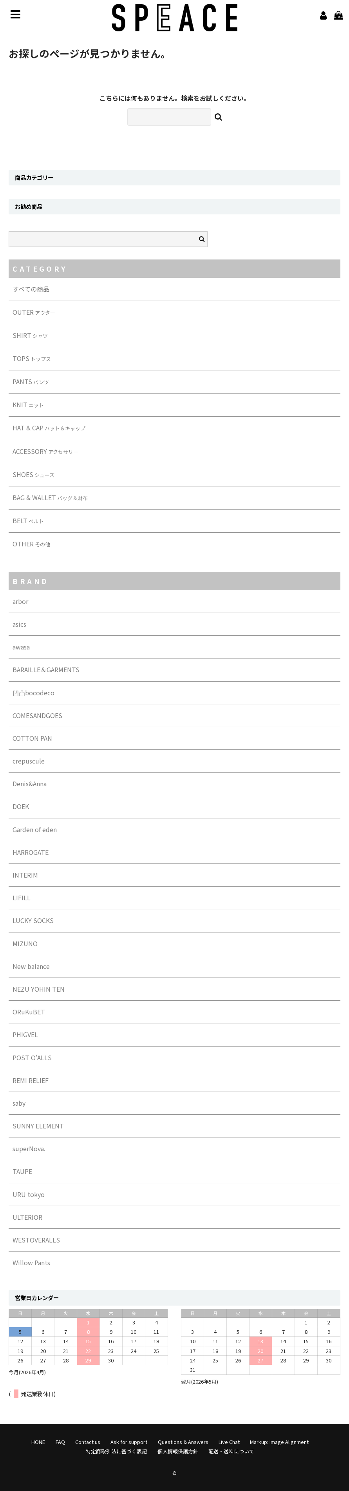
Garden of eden (35, 829)
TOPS (32, 358)
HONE (38, 1442)
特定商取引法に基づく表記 (116, 1451)
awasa (21, 646)
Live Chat (229, 1442)
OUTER (34, 312)
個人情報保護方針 (177, 1451)
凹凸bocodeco (33, 692)
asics (19, 624)
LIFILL (22, 897)
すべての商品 (31, 289)
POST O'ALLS (32, 1057)
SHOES (33, 474)
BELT (28, 520)
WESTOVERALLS (36, 1239)
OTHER (31, 543)
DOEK (21, 806)
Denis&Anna (30, 783)
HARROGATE (31, 852)
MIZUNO (25, 943)
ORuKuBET (29, 1011)
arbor (20, 601)
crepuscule (29, 760)
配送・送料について (231, 1451)
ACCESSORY (45, 451)
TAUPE (22, 1171)
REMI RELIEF (31, 1080)
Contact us (87, 1442)
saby (19, 1103)
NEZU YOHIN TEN (39, 989)
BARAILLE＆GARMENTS (46, 669)
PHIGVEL (25, 1034)
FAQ (60, 1442)
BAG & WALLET (50, 497)
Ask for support (128, 1442)
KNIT (28, 404)
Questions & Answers (183, 1442)
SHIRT (30, 335)
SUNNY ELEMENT (38, 1125)
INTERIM (25, 875)
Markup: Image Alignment (279, 1442)
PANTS (31, 381)
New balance (31, 966)
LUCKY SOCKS (33, 920)
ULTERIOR (27, 1217)
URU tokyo (29, 1194)
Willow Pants (31, 1262)
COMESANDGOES (37, 715)
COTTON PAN (32, 738)
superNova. (29, 1148)
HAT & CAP (49, 427)
